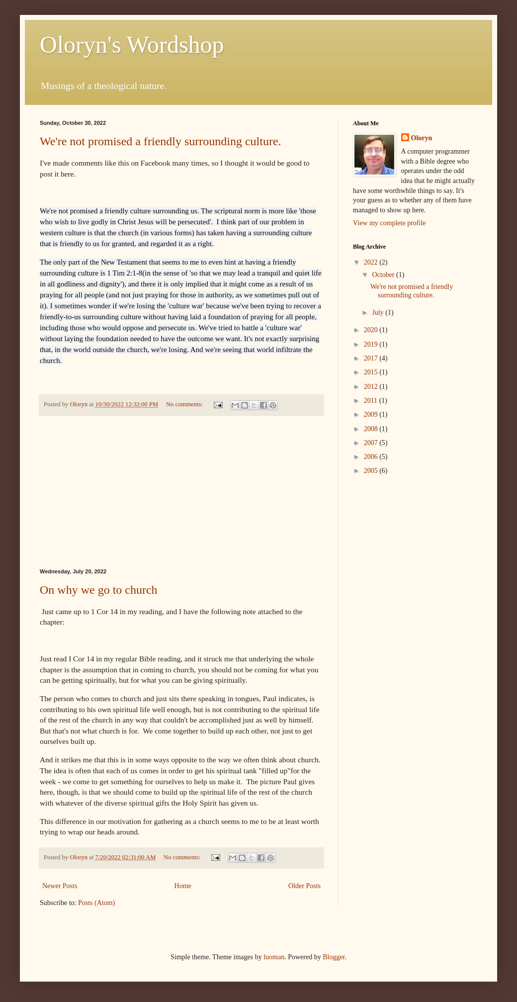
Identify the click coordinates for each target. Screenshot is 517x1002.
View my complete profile (389, 223)
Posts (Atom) (96, 903)
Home (182, 886)
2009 (372, 414)
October (384, 274)
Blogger (334, 957)
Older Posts (304, 886)
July (378, 312)
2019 (372, 344)
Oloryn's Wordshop (132, 44)
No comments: (185, 404)
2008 (372, 429)
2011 (371, 400)
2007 (372, 443)
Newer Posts (59, 886)
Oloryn (421, 138)
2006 (372, 456)
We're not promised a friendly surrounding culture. (160, 141)
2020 (372, 330)
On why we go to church (99, 589)
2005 (372, 470)
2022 (372, 262)
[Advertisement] (181, 492)
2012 (372, 386)
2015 (372, 372)
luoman (273, 957)
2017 (372, 358)
